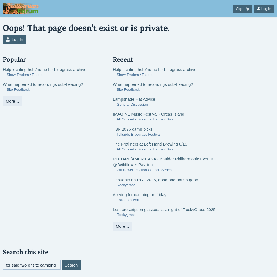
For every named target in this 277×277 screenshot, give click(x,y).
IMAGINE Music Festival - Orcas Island (148, 114)
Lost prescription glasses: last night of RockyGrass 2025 (164, 209)
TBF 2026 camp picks (133, 129)
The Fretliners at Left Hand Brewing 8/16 (150, 144)
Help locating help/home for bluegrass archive (44, 69)
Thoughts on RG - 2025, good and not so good (155, 179)
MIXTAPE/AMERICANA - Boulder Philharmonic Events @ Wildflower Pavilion (163, 162)
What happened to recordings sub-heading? (43, 84)
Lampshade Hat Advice (134, 99)
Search (71, 265)
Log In (264, 9)
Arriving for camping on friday (139, 194)
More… (12, 101)
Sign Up (242, 9)
